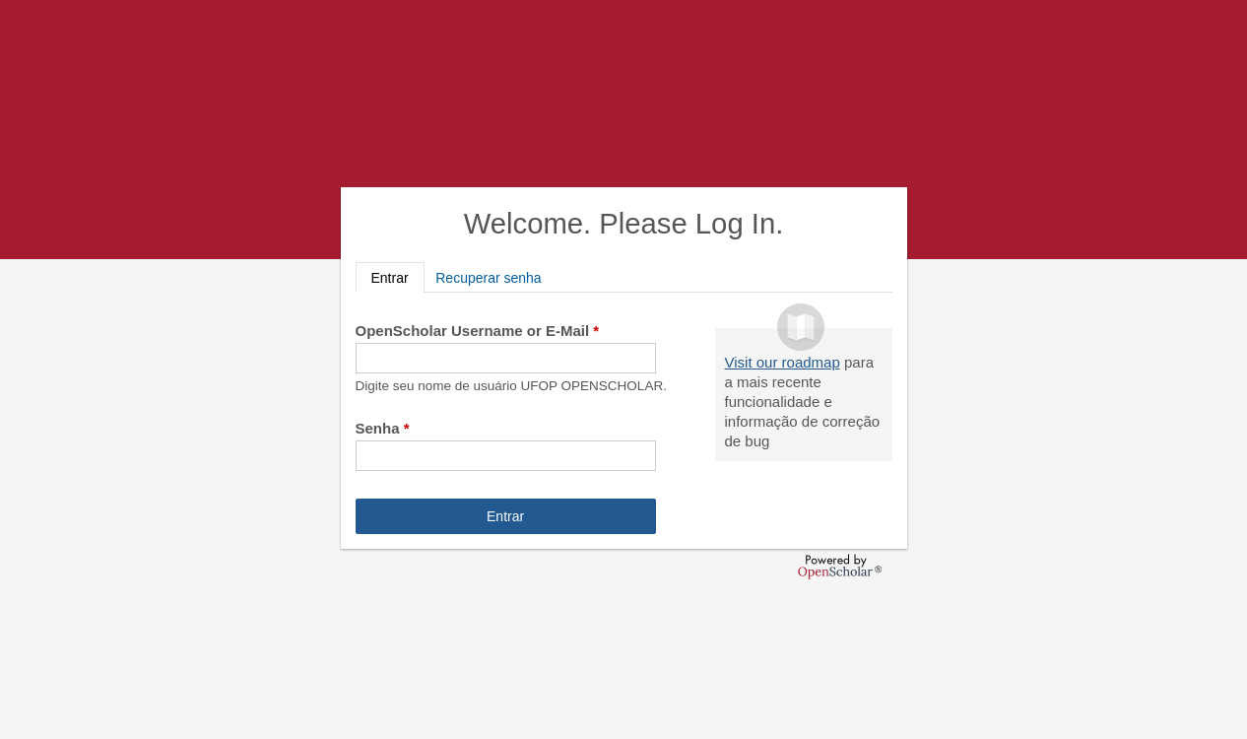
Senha (383, 428)
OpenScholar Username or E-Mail (478, 330)
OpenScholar (840, 566)
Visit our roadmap (782, 362)
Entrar (398, 277)
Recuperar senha (488, 278)
